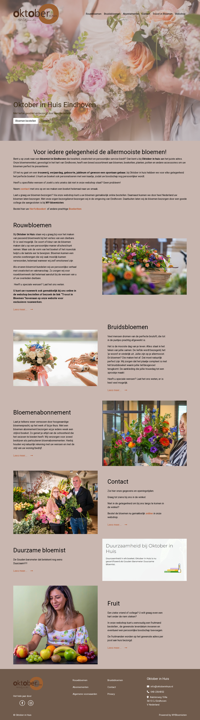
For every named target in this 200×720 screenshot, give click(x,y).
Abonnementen (131, 13)
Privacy (111, 694)
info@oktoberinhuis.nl (160, 686)
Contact (146, 13)
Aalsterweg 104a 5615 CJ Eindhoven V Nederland (157, 701)
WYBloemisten (179, 715)
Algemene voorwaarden (85, 694)
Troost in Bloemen (162, 13)
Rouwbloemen (93, 13)
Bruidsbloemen (112, 13)
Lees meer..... (23, 309)
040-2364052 (155, 691)
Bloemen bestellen (25, 120)
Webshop (180, 13)
